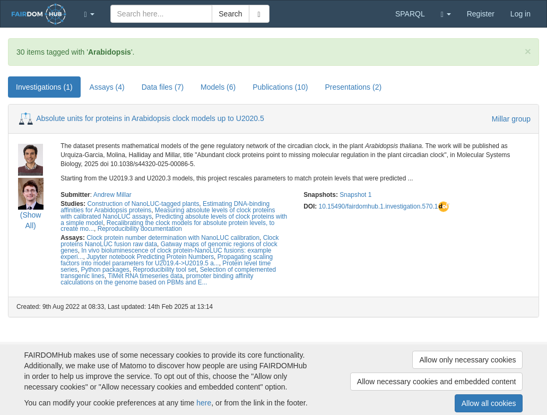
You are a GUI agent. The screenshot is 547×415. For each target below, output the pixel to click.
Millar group (511, 119)
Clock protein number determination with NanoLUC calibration (172, 237)
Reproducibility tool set (164, 269)
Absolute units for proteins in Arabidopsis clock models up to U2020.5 (150, 118)
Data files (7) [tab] (163, 87)
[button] (89, 14)
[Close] (528, 51)
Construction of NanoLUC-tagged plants (143, 204)
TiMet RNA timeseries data (145, 276)
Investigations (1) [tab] (44, 87)
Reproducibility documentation (140, 228)
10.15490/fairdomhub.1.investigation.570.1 (378, 206)
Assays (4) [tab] (107, 87)
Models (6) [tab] (218, 87)
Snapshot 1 (355, 194)
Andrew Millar (112, 194)
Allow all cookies (489, 403)
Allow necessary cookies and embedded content (436, 381)
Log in (520, 14)
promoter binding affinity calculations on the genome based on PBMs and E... (156, 279)
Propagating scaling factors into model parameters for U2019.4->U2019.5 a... (166, 260)
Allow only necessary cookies (467, 360)
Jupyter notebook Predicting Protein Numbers (150, 257)
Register (480, 14)
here (203, 403)
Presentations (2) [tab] (353, 87)
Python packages (105, 269)
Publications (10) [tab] (280, 87)
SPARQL (410, 14)
